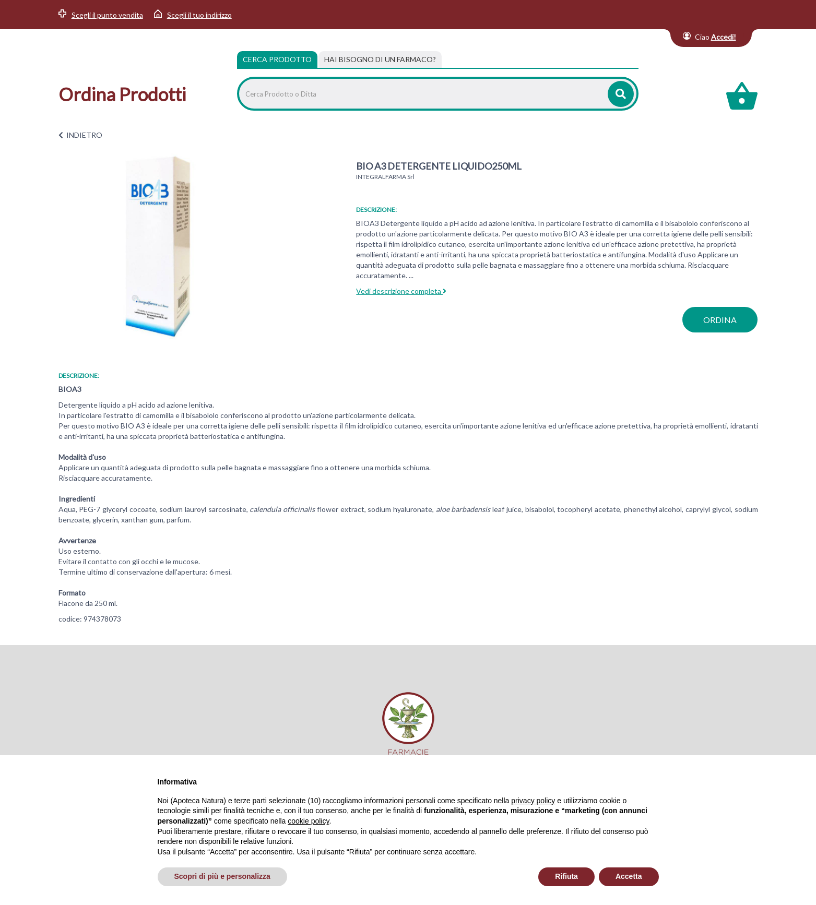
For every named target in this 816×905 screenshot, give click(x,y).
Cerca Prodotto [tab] (277, 59)
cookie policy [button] (308, 821)
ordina (720, 320)
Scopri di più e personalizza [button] (222, 876)
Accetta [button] (629, 876)
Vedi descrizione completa (401, 291)
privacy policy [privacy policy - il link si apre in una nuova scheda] (533, 800)
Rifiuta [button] (566, 876)
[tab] (380, 59)
